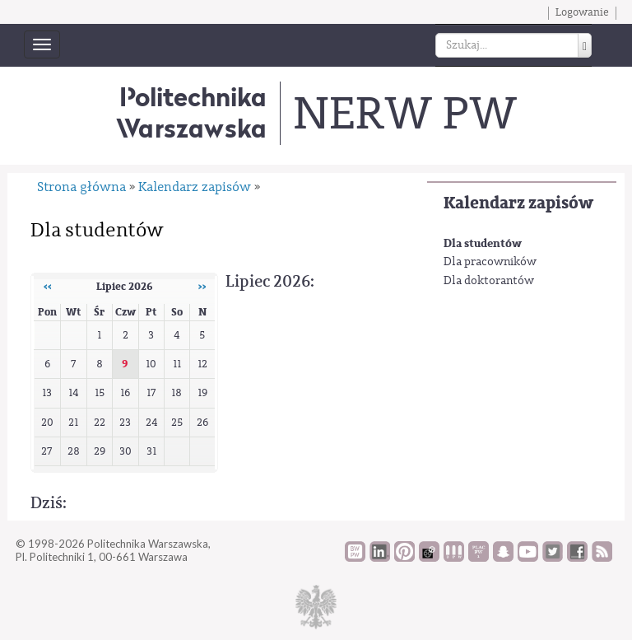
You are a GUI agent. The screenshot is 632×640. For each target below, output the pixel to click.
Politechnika (191, 112)
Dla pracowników (490, 262)
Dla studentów (483, 243)
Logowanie (582, 12)
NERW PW (404, 113)
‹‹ (48, 286)
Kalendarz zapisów (518, 203)
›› (202, 286)
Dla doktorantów (489, 280)
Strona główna (81, 187)
